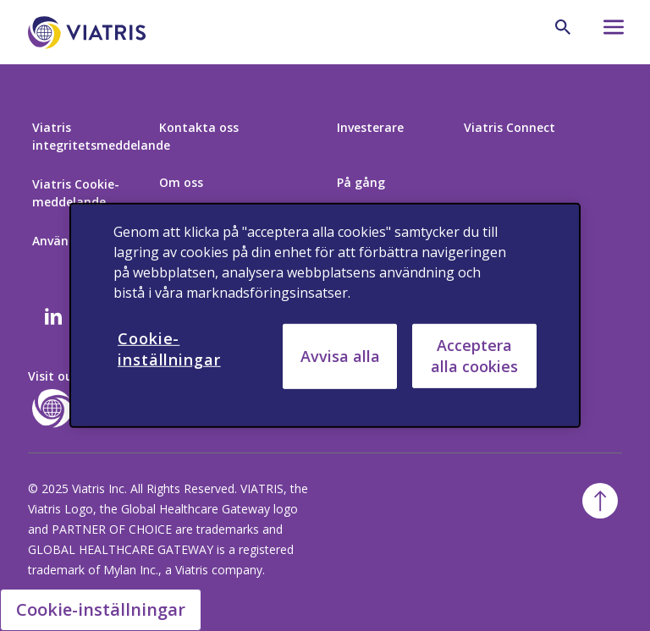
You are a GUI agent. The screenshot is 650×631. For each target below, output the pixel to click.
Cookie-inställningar (100, 609)
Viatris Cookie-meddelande (75, 193)
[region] (325, 315)
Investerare (370, 127)
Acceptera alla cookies (474, 355)
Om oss (181, 182)
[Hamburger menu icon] (606, 31)
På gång (361, 182)
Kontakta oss (199, 127)
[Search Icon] (563, 27)
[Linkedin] (53, 318)
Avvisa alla (340, 356)
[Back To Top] (600, 501)
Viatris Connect (509, 127)
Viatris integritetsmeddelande (101, 136)
